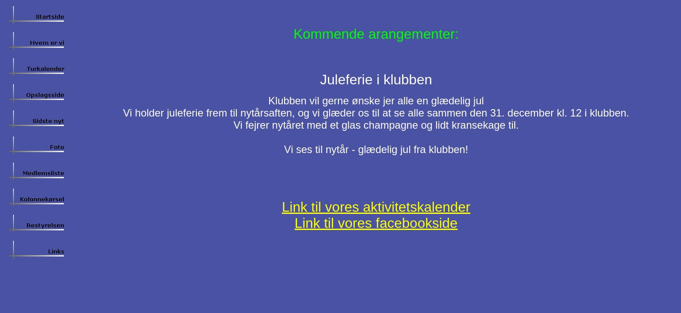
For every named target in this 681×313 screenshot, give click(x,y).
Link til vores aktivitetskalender (376, 207)
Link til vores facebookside (375, 223)
